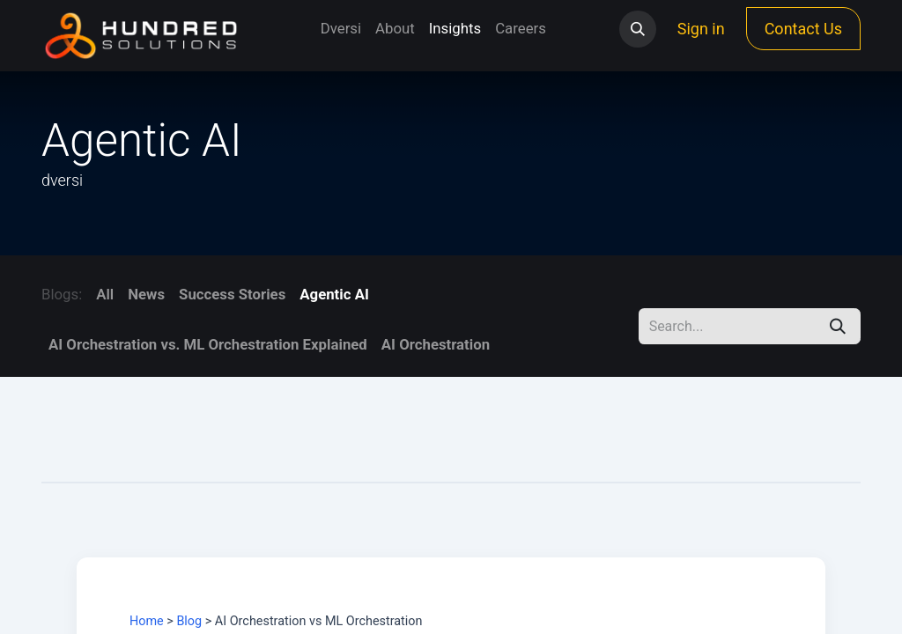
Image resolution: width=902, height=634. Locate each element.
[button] (637, 29)
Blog (189, 621)
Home (146, 621)
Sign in (701, 28)
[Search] (838, 326)
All (105, 294)
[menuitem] (341, 29)
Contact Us (803, 28)
